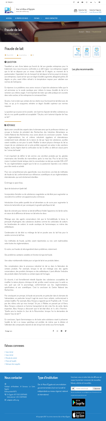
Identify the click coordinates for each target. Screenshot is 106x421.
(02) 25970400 (22, 394)
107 (15, 394)
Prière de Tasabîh (10, 361)
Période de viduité (11, 358)
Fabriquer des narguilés (12, 364)
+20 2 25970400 (21, 397)
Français (10, 2)
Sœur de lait (9, 352)
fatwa (88, 31)
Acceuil (81, 31)
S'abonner (97, 389)
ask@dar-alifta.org (13, 400)
